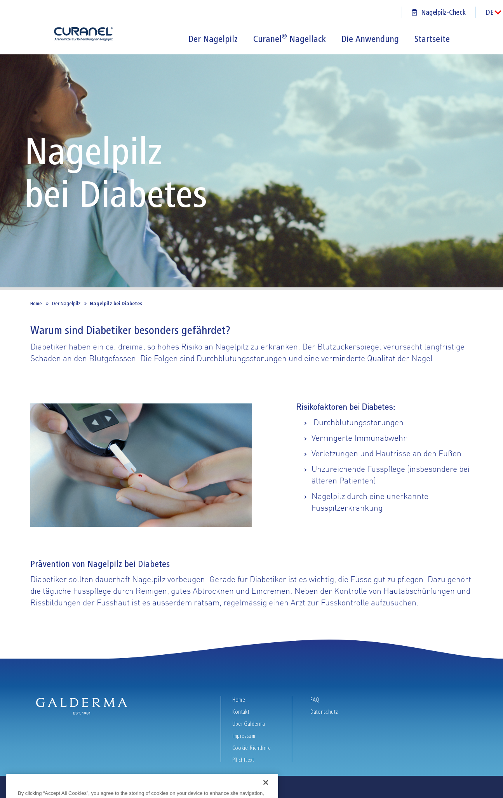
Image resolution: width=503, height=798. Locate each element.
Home (36, 303)
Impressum (243, 735)
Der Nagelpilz (213, 38)
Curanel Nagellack (289, 38)
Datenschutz (324, 711)
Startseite (432, 38)
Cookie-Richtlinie (251, 747)
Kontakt (241, 711)
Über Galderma (249, 723)
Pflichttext (244, 759)
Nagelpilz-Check (443, 12)
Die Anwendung (370, 38)
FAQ (314, 699)
